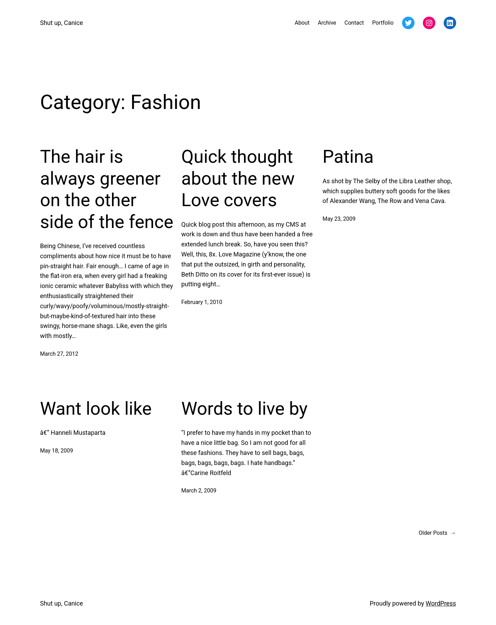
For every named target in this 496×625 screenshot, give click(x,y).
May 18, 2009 (56, 450)
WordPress (441, 603)
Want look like (96, 408)
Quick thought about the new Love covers (238, 178)
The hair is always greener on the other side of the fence (107, 189)
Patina (348, 156)
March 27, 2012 (59, 353)
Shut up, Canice (61, 22)
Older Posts (437, 533)
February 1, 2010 (201, 302)
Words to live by (244, 408)
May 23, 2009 (339, 219)
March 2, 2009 (198, 490)
